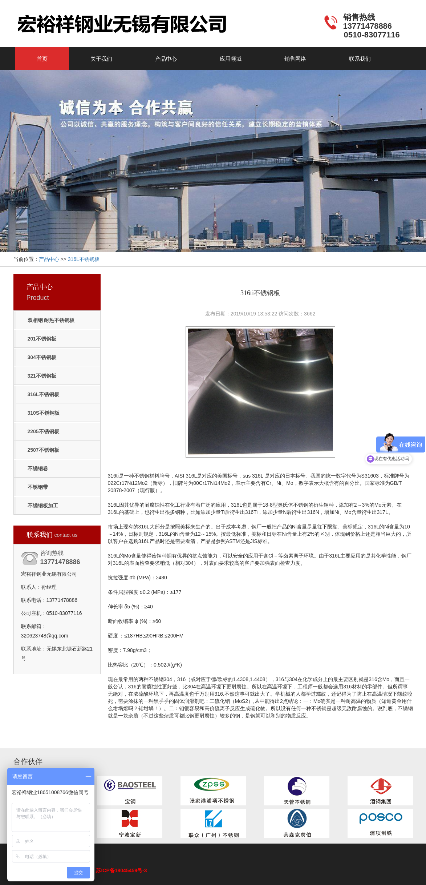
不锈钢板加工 (43, 505)
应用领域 (231, 59)
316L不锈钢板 (84, 259)
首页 (42, 59)
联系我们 (360, 59)
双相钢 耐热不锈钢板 (51, 320)
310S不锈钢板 (44, 413)
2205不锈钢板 (43, 431)
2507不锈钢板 (43, 450)
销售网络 (295, 59)
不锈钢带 (38, 487)
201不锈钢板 (42, 339)
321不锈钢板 (42, 376)
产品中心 (166, 59)
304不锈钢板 (42, 357)
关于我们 (101, 59)
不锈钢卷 (38, 468)
